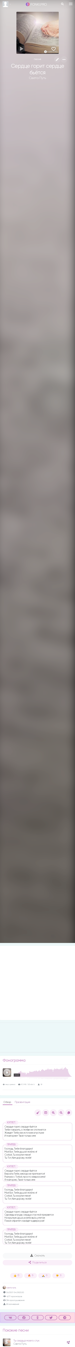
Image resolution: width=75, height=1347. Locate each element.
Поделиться (38, 1262)
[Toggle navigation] (70, 4)
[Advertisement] (37, 983)
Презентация (22, 1102)
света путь (9, 1288)
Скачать (37, 1255)
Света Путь (37, 78)
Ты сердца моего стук (26, 1340)
